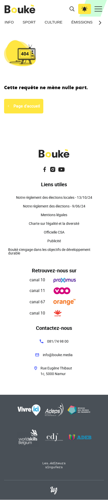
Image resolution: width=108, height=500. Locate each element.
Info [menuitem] (9, 22)
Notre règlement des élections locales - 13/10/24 (54, 197)
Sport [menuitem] (29, 22)
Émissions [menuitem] (81, 22)
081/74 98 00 (58, 341)
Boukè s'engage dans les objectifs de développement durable (49, 251)
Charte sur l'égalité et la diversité (54, 223)
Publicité (54, 240)
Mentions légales (54, 214)
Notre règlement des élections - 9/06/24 (54, 206)
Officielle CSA (54, 232)
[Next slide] (98, 22)
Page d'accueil (27, 106)
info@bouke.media (58, 354)
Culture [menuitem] (53, 22)
